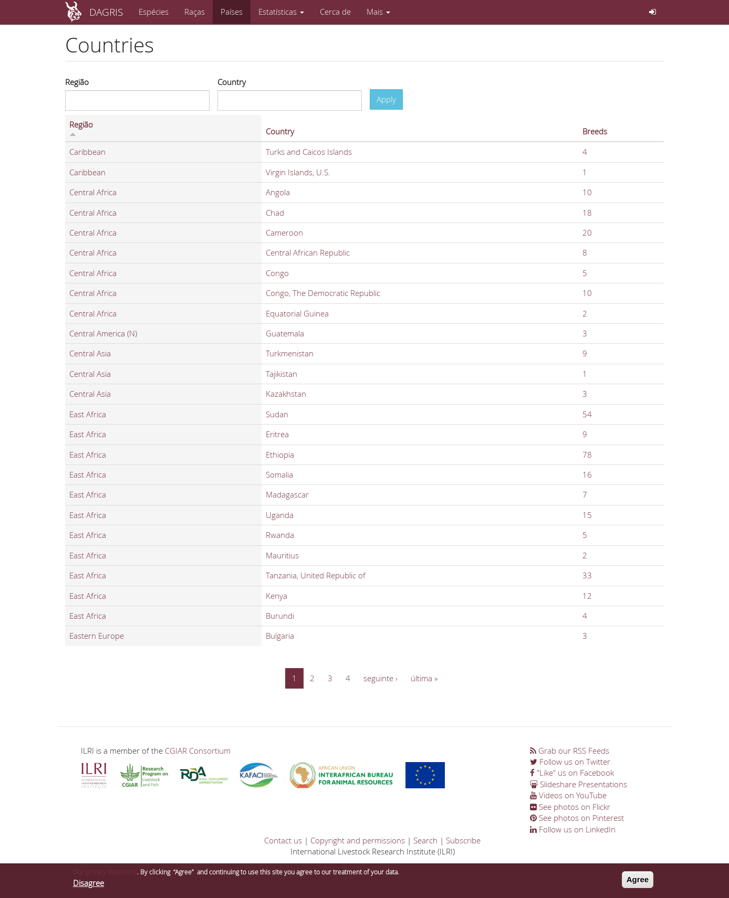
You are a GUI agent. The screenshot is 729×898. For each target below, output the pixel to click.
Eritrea (277, 434)
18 (587, 212)
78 (587, 454)
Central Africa (93, 192)
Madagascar (287, 494)
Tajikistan (281, 373)
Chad (275, 212)
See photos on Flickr (570, 806)
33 (587, 575)
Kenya (276, 595)
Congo (277, 273)
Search (425, 840)
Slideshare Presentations (578, 784)
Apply (386, 99)
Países (232, 11)
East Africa (87, 414)
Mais (378, 11)
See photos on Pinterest (577, 817)
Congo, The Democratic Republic (323, 293)
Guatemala (285, 333)
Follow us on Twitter (570, 761)
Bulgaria (280, 635)
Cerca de (335, 11)
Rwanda (280, 535)
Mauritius (282, 555)
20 (587, 232)
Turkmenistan (290, 353)
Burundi (280, 615)
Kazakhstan (286, 393)
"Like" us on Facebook (572, 772)
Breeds (594, 131)
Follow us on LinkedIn (573, 829)
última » (424, 678)
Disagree (88, 885)
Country (231, 82)
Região (77, 82)
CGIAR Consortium (198, 750)
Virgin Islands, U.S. (298, 172)
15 (587, 515)
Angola (278, 192)
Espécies (154, 11)
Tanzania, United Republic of (316, 575)
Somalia (279, 474)
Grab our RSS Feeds (569, 750)
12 (587, 595)
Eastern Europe (96, 635)
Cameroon (284, 232)
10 (587, 192)
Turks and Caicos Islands (309, 151)
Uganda (280, 515)
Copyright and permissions (357, 840)
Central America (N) (103, 333)
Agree (638, 881)
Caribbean (87, 151)
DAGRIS (106, 11)
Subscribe (463, 840)
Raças (194, 11)
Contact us (283, 840)
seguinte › (380, 678)
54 (587, 414)
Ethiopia (280, 454)
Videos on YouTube (568, 795)
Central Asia (90, 353)
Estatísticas (281, 11)
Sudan (277, 414)
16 (587, 474)
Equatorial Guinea (297, 313)
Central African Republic (308, 252)
